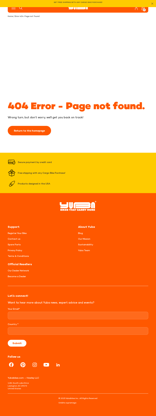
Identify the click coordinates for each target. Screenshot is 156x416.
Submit (17, 343)
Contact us (14, 238)
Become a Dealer (17, 276)
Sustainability (85, 244)
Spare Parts (14, 244)
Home (10, 16)
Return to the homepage (29, 130)
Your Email (14, 308)
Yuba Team (84, 250)
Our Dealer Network (18, 270)
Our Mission (84, 238)
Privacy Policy (15, 250)
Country (13, 324)
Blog (80, 233)
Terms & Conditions (18, 256)
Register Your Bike (17, 233)
